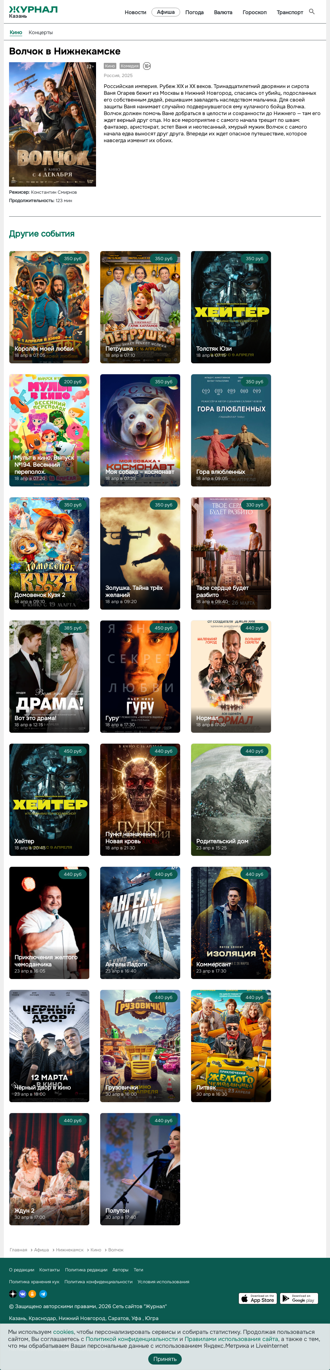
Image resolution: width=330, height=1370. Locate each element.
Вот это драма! (35, 718)
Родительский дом (222, 841)
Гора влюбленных (220, 471)
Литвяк (206, 1087)
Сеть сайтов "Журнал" (139, 1306)
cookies (63, 1332)
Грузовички (121, 1087)
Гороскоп (255, 12)
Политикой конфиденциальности (132, 1339)
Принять (165, 1359)
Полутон (117, 1210)
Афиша (166, 12)
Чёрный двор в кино (43, 1087)
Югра (152, 1318)
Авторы (120, 1270)
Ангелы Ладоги (126, 964)
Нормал (207, 718)
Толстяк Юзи (214, 348)
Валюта (223, 12)
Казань (17, 1318)
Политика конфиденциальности (98, 1282)
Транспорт (290, 12)
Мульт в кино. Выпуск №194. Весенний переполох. (44, 464)
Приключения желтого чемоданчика (46, 961)
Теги (138, 1270)
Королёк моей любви (44, 348)
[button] (90, 68)
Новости (135, 12)
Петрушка (119, 348)
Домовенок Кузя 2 (40, 595)
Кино (16, 32)
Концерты (41, 32)
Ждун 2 (24, 1210)
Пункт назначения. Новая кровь (131, 838)
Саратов (118, 1318)
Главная (18, 1250)
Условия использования (163, 1282)
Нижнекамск (69, 1250)
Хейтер (24, 841)
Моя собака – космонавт (139, 471)
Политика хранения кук (34, 1282)
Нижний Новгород (82, 1318)
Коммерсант (213, 964)
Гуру (112, 718)
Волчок (115, 1250)
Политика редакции (86, 1270)
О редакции (21, 1270)
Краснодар (42, 1318)
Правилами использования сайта (231, 1339)
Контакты (49, 1270)
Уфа (136, 1318)
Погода (194, 12)
